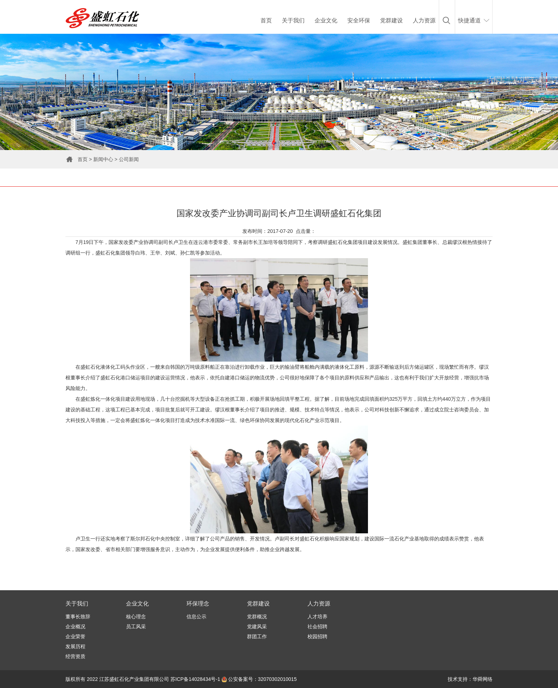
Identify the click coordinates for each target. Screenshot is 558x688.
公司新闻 (129, 159)
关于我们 (293, 20)
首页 (266, 20)
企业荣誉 (75, 636)
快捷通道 (469, 20)
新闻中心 (103, 159)
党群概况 (257, 616)
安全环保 (358, 20)
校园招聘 (317, 636)
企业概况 (75, 626)
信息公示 (196, 616)
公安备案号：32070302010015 (259, 679)
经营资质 (75, 656)
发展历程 (75, 646)
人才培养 (317, 616)
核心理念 (136, 616)
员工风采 (136, 626)
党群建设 (391, 20)
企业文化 (326, 20)
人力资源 (424, 20)
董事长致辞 (77, 616)
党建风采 (257, 626)
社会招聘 (317, 626)
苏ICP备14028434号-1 (195, 679)
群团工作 (257, 636)
